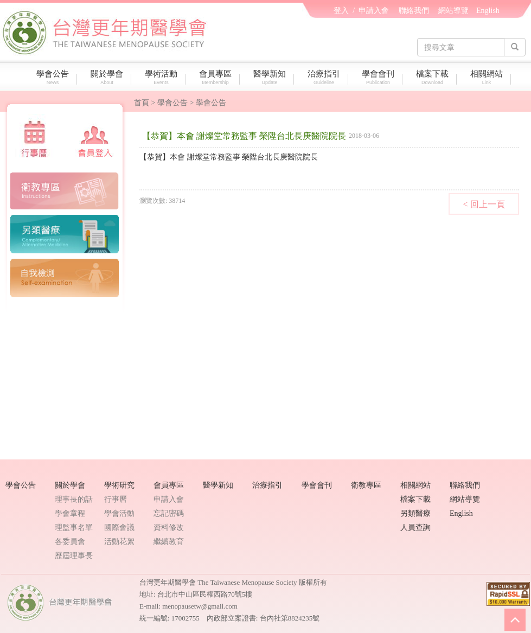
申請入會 (374, 11)
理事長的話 (74, 499)
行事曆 (115, 499)
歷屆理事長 (74, 556)
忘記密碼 (168, 513)
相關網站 (488, 77)
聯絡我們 (414, 11)
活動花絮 (119, 542)
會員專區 (217, 77)
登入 (341, 11)
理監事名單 (74, 527)
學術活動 (162, 77)
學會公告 (54, 77)
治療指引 (325, 77)
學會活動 (119, 513)
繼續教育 (168, 542)
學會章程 (70, 513)
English (488, 11)
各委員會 (70, 542)
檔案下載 (434, 77)
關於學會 (108, 77)
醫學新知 (271, 77)
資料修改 (168, 527)
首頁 (141, 103)
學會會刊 (379, 77)
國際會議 (119, 527)
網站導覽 (453, 11)
